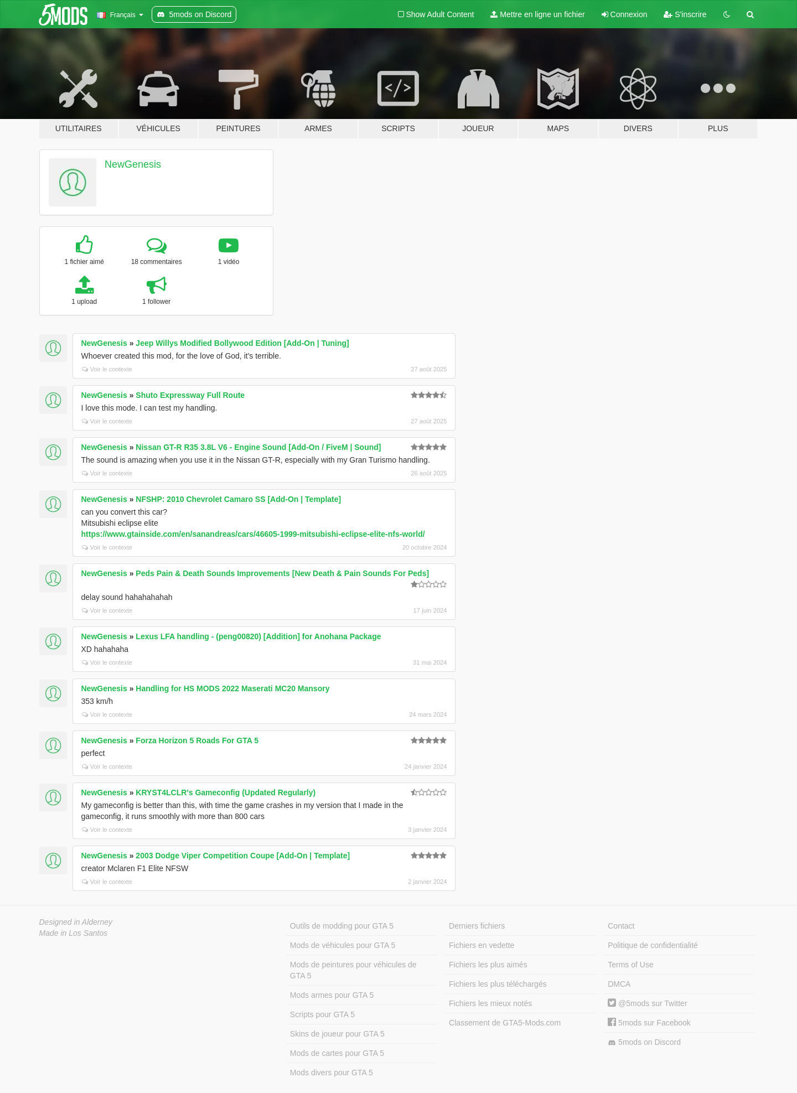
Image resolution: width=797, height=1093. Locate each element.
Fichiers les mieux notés (490, 1003)
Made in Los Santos (73, 933)
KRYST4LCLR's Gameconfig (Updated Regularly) (225, 792)
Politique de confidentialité (653, 945)
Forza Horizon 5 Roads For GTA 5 (197, 740)
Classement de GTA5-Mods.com (505, 1022)
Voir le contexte (107, 369)
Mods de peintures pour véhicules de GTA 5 (353, 970)
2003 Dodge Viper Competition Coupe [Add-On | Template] (243, 855)
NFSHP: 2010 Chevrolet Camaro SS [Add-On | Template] (238, 499)
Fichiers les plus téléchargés (498, 984)
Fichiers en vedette (481, 945)
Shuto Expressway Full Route (190, 395)
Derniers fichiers (477, 925)
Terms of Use (630, 964)
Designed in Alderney (76, 922)
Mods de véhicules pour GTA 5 (342, 945)
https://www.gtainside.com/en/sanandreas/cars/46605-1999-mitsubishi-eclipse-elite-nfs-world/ (253, 534)
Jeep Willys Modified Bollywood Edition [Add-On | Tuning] (242, 343)
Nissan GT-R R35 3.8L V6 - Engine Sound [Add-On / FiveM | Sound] (258, 447)
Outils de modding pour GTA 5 (342, 925)
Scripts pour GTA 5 (322, 1014)
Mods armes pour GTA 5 (332, 995)
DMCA (619, 984)
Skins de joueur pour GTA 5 (337, 1033)
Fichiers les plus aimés (488, 964)
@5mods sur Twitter (647, 1003)
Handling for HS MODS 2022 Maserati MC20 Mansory (232, 688)
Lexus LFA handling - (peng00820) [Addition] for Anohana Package (258, 636)
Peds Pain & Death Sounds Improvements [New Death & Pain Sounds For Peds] (282, 573)
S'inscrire (685, 14)
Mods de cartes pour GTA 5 (337, 1053)
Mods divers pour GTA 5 (331, 1072)
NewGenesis (133, 164)
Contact (621, 925)
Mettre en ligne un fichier (537, 14)
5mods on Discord (644, 1042)
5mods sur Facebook (649, 1023)
